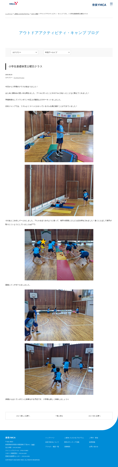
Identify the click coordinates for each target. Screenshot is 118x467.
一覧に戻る (59, 416)
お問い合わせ (93, 446)
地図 (33, 444)
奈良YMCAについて (52, 442)
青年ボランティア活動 (71, 442)
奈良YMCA (12, 5)
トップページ (9, 14)
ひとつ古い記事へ (95, 416)
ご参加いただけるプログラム (24, 14)
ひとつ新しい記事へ (23, 416)
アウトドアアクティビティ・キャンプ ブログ (59, 14)
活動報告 (67, 446)
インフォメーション (20, 77)
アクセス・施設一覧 (52, 446)
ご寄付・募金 (93, 438)
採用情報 (92, 442)
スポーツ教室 (39, 14)
